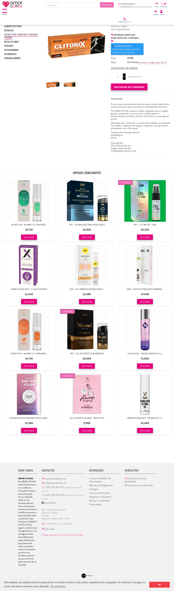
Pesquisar (107, 4)
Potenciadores (11, 50)
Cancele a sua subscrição (139, 485)
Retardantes (10, 54)
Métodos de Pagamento (101, 485)
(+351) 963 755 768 (62, 496)
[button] (103, 48)
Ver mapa (48, 528)
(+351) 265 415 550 (62, 488)
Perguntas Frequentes (100, 496)
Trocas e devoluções (99, 492)
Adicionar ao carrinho (129, 87)
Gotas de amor (11, 42)
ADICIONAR (29, 237)
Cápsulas (9, 31)
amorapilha (49, 502)
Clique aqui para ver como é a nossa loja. (63, 534)
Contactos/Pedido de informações (100, 480)
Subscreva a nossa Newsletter (135, 480)
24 (140, 76)
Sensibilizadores (12, 58)
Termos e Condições (99, 500)
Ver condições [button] (58, 586)
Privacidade (95, 504)
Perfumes (8, 46)
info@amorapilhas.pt (54, 482)
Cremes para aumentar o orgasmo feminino (21, 36)
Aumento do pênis (13, 27)
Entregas (93, 489)
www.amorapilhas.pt (54, 478)
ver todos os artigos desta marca (152, 62)
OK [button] (159, 585)
